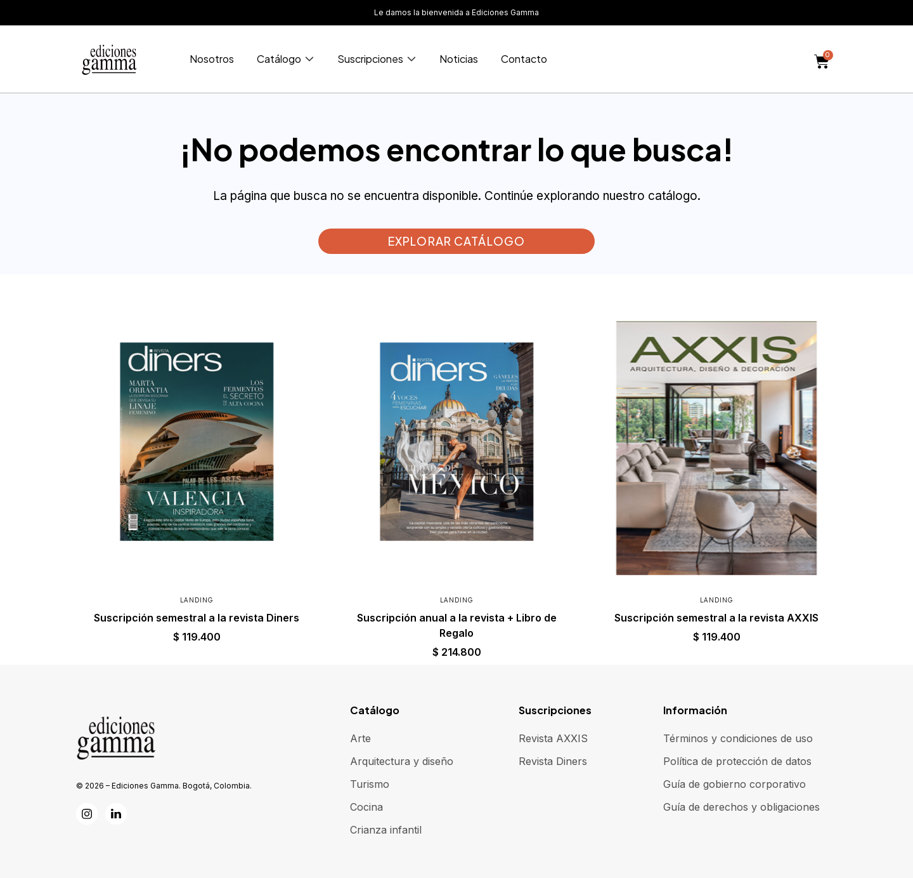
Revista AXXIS (553, 738)
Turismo (369, 784)
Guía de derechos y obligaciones (741, 807)
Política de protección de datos (737, 761)
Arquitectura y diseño (401, 761)
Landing (197, 600)
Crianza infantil (386, 829)
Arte (360, 738)
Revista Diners (553, 761)
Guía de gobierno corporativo (734, 784)
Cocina (366, 807)
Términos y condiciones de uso (738, 738)
